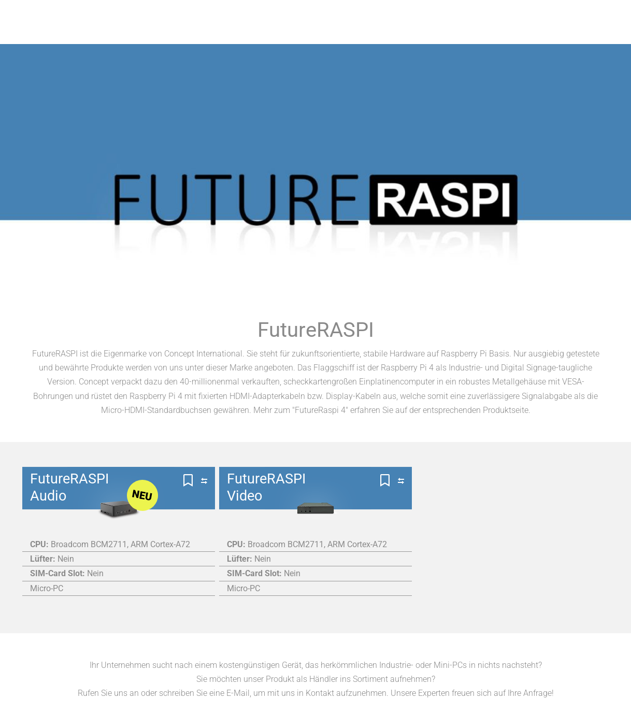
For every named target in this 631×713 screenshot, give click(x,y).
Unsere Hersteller (297, 33)
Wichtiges (387, 33)
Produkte (208, 33)
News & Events (551, 33)
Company (464, 33)
